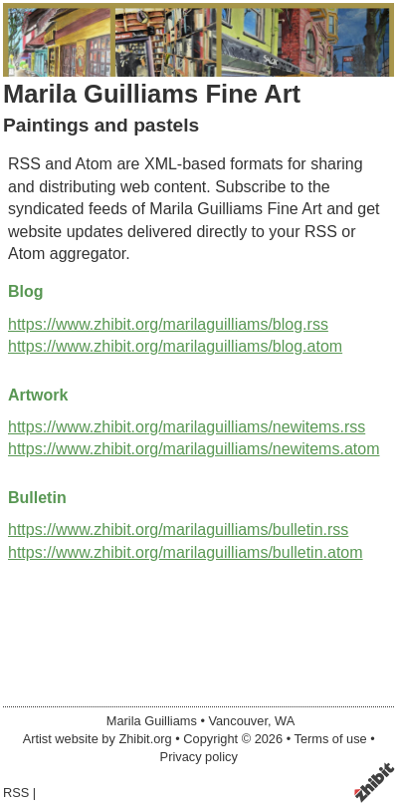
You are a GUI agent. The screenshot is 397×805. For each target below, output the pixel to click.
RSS (16, 792)
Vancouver (238, 720)
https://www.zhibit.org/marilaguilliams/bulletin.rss (178, 529)
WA (285, 720)
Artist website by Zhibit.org (97, 738)
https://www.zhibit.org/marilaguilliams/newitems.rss (186, 426)
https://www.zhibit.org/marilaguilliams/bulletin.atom (185, 552)
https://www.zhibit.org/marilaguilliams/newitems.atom (193, 448)
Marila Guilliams (151, 720)
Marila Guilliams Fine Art (151, 94)
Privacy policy (199, 756)
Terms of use (330, 738)
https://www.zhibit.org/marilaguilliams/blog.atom (175, 346)
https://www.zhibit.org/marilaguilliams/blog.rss (168, 324)
